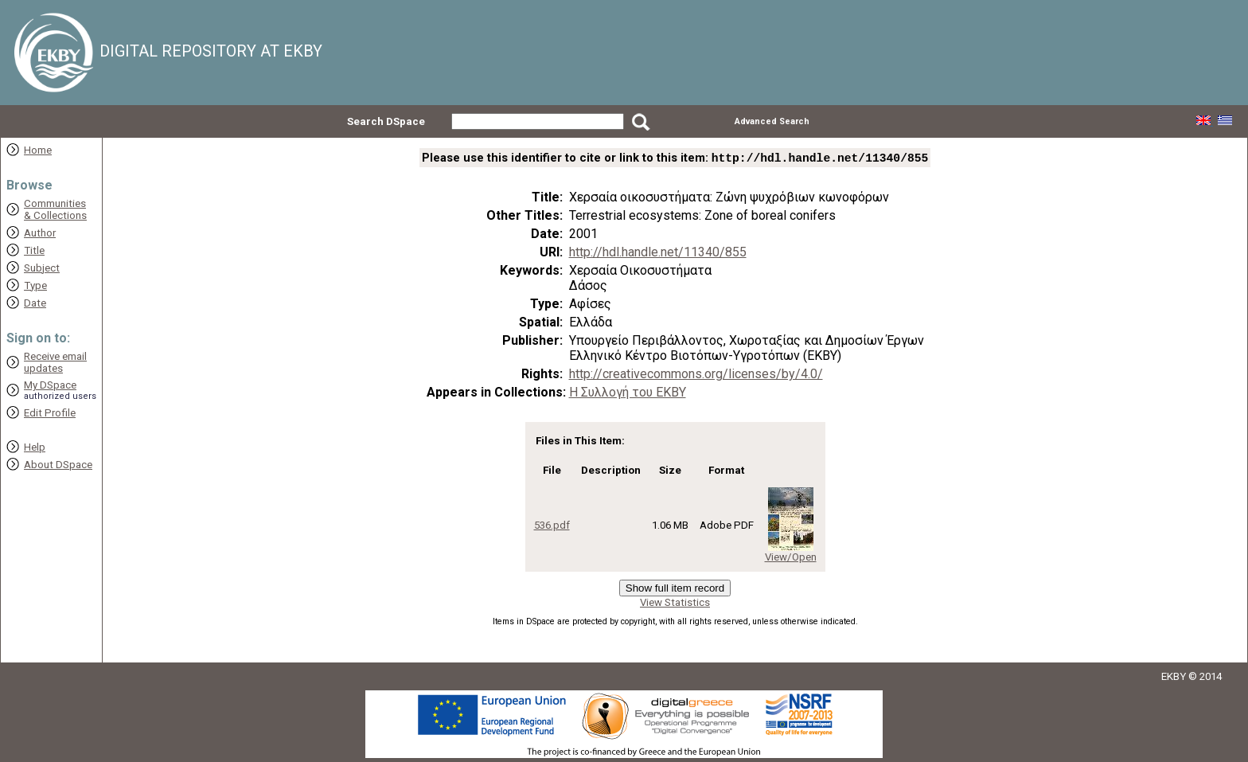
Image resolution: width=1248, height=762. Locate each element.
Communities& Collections (55, 209)
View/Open (791, 559)
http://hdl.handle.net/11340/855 (658, 253)
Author (40, 233)
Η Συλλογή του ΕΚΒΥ (627, 393)
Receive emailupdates (55, 362)
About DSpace (58, 465)
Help (34, 447)
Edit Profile (50, 413)
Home (38, 150)
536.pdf (552, 527)
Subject (42, 268)
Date (35, 303)
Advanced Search (772, 121)
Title (34, 250)
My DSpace (50, 385)
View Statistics (675, 604)
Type (35, 285)
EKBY (1173, 678)
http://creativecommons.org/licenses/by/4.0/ (696, 375)
